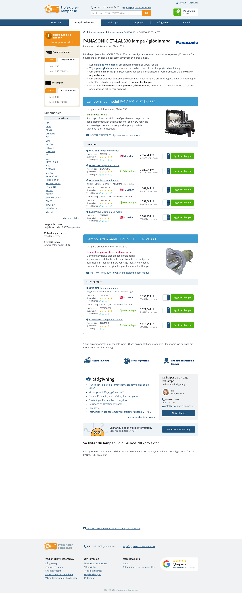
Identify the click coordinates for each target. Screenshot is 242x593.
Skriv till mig (178, 413)
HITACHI (50, 147)
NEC (48, 165)
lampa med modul (107, 64)
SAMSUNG (51, 186)
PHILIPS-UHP (52, 179)
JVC (47, 154)
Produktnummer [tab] (68, 59)
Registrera (193, 2)
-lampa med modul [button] (102, 165)
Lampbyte (94, 407)
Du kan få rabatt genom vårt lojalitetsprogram (113, 395)
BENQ (49, 130)
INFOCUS (50, 151)
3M (47, 122)
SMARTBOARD (53, 197)
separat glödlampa (104, 68)
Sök (146, 13)
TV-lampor (89, 577)
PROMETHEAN (53, 183)
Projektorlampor (96, 32)
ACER (48, 126)
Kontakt (126, 563)
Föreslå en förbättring (178, 429)
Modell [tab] (51, 59)
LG (47, 158)
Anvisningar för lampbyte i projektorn (109, 400)
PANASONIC (52, 176)
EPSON (49, 144)
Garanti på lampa (54, 566)
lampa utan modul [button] (102, 288)
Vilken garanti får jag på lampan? (106, 392)
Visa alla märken (71, 218)
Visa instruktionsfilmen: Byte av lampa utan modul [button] (111, 528)
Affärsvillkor (90, 566)
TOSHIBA (50, 204)
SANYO (49, 190)
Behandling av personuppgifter (139, 566)
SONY (49, 201)
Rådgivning (51, 563)
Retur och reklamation (95, 563)
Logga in (182, 2)
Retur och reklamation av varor (105, 403)
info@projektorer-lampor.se (137, 7)
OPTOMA (50, 169)
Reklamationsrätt (93, 570)
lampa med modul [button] (102, 150)
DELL (48, 137)
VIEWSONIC (52, 208)
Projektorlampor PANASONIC (121, 32)
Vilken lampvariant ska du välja (61, 577)
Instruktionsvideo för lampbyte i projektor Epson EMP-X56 (120, 411)
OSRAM (50, 172)
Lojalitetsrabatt (53, 570)
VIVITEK (49, 211)
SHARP (49, 194)
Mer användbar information (141, 417)
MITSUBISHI (52, 162)
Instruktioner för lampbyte (59, 574)
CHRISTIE (50, 133)
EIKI (48, 140)
